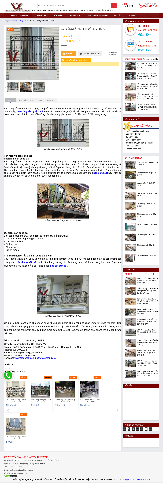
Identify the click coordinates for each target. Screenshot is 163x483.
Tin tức (117, 15)
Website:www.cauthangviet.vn (16, 473)
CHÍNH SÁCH (74, 15)
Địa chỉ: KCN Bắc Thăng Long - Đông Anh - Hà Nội (24, 463)
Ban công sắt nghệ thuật (20, 21)
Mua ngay (69, 53)
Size (40, 100)
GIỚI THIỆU (57, 15)
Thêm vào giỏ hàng (90, 53)
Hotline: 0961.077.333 (13, 466)
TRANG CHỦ (41, 15)
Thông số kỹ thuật (26, 100)
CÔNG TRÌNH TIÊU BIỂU (97, 15)
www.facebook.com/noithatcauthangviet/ (35, 358)
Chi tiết (10, 100)
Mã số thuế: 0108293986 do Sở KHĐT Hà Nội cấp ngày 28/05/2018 (32, 460)
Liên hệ (131, 15)
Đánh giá (50, 100)
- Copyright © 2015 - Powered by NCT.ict (136, 479)
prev (8, 393)
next (117, 393)
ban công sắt (100, 173)
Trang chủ (7, 21)
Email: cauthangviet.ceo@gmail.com (18, 470)
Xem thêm (149, 59)
